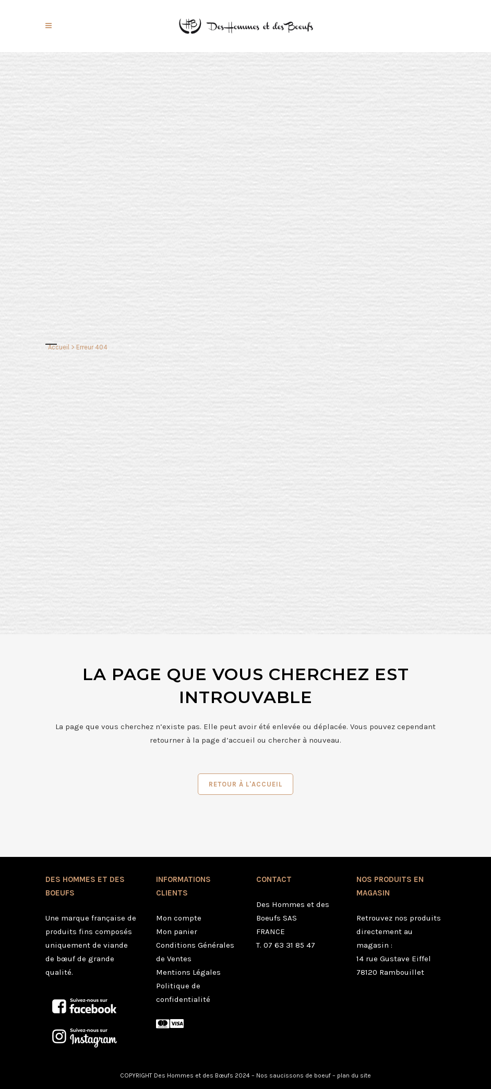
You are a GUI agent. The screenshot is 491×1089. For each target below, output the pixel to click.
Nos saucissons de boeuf (293, 1075)
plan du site (354, 1075)
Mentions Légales (188, 972)
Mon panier (176, 931)
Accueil (58, 347)
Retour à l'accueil (245, 784)
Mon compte (178, 918)
